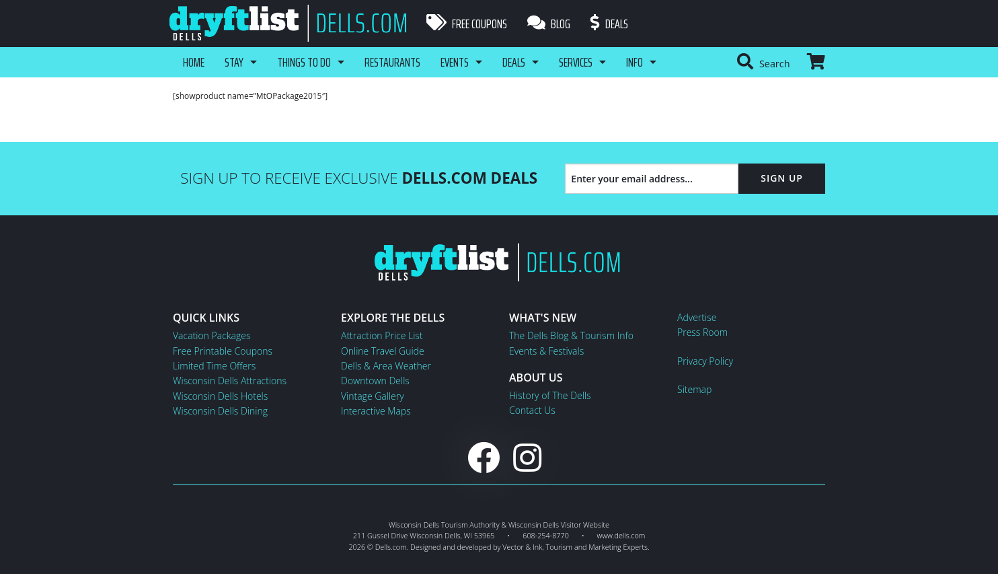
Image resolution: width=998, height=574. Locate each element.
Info (634, 62)
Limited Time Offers (214, 365)
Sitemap (694, 389)
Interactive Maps (376, 410)
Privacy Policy (705, 361)
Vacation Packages (211, 335)
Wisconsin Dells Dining (220, 410)
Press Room (702, 332)
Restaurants (392, 62)
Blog (548, 23)
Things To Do (304, 62)
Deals (609, 23)
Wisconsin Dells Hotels (220, 396)
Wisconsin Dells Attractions (229, 380)
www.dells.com (621, 535)
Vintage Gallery (372, 396)
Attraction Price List (382, 335)
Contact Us (532, 410)
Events (454, 62)
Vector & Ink (522, 547)
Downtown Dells (375, 380)
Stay (234, 62)
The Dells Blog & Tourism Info (571, 335)
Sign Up (782, 178)
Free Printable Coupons (222, 351)
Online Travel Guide (382, 351)
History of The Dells (550, 395)
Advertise (696, 317)
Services (575, 62)
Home (193, 62)
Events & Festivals (546, 351)
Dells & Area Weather (386, 365)
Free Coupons (466, 23)
